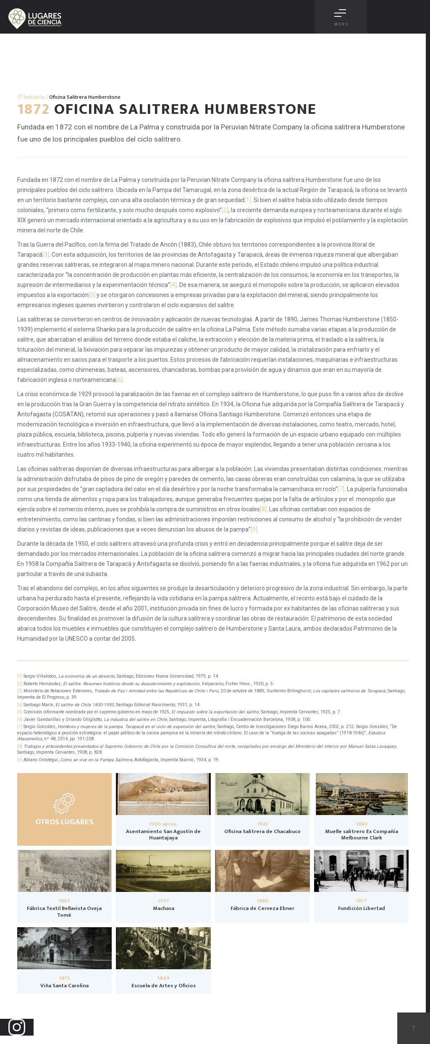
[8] (263, 509)
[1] (247, 200)
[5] (92, 295)
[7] (341, 489)
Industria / (32, 97)
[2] (225, 210)
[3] (45, 254)
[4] (173, 284)
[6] (119, 379)
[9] (254, 529)
